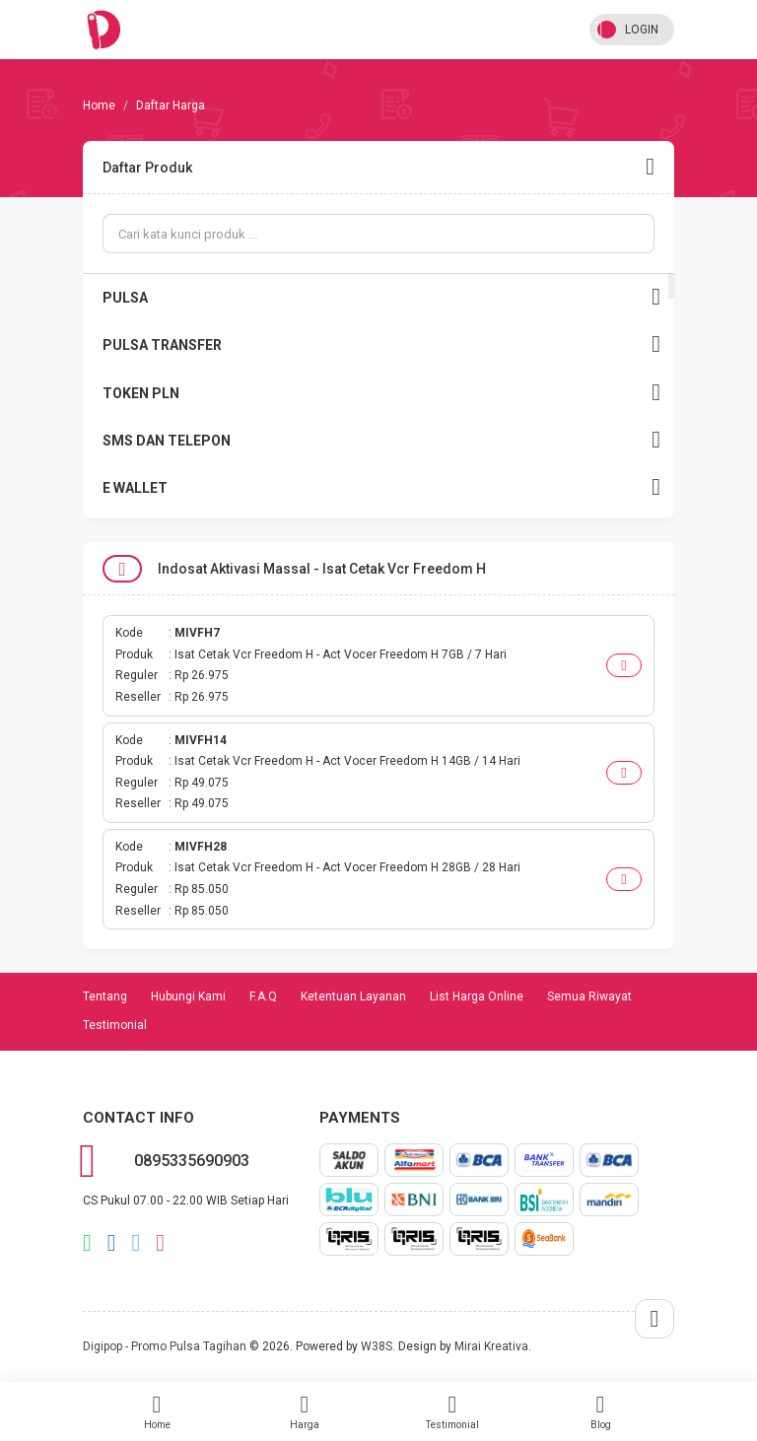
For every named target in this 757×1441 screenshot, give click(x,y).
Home (157, 1411)
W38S (376, 1346)
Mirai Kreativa (491, 1346)
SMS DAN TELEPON (381, 440)
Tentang (105, 996)
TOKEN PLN (381, 392)
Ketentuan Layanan (353, 996)
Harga (304, 1411)
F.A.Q (263, 996)
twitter (136, 1243)
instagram (160, 1243)
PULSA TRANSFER (381, 344)
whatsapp (87, 1243)
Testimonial (452, 1411)
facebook (111, 1243)
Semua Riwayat (589, 996)
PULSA (381, 297)
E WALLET (381, 487)
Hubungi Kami (188, 996)
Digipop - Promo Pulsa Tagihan (164, 1346)
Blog (600, 1411)
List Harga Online (476, 996)
